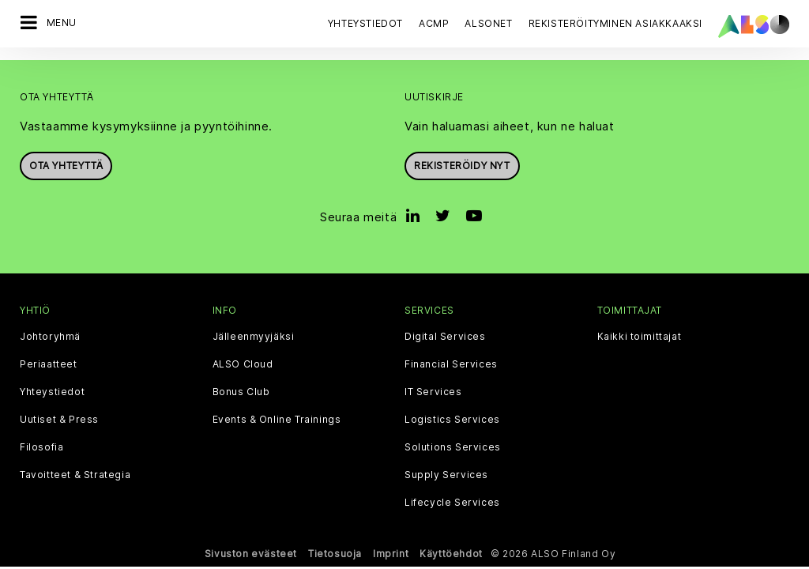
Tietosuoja (335, 554)
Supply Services (446, 474)
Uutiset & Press (59, 419)
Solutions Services (452, 447)
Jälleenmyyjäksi (254, 336)
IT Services (433, 392)
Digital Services (445, 336)
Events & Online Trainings (277, 419)
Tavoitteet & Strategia (75, 474)
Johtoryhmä (50, 336)
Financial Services (451, 364)
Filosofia (41, 447)
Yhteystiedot (365, 23)
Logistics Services (452, 419)
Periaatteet (48, 364)
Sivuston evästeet (251, 554)
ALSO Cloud (243, 364)
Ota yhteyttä (66, 165)
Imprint (390, 554)
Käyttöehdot (451, 554)
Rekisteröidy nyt (462, 165)
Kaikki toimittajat (639, 336)
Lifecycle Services (452, 502)
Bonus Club (241, 392)
